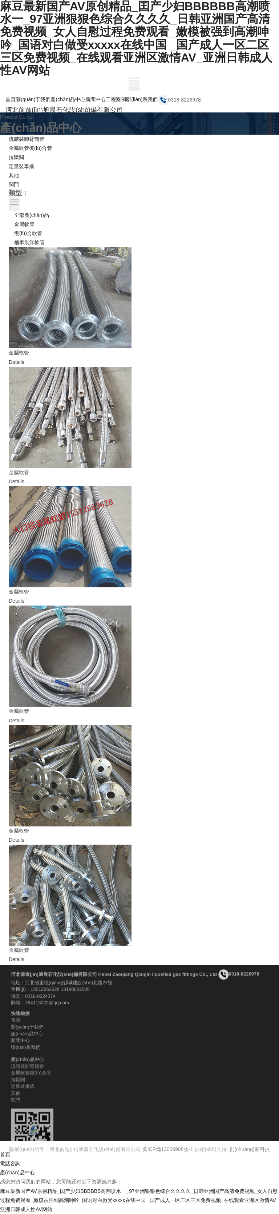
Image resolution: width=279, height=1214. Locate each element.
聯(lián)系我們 (142, 99)
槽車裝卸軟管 (29, 242)
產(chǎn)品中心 (67, 99)
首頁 (10, 99)
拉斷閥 (16, 157)
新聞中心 (95, 99)
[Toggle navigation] (134, 84)
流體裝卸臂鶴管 (26, 139)
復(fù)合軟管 (28, 233)
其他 (14, 175)
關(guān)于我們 (33, 99)
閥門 (14, 184)
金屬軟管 (24, 224)
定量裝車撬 (21, 166)
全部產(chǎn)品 (31, 215)
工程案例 (116, 99)
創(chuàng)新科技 (249, 1153)
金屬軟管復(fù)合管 (30, 148)
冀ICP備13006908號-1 (167, 1153)
